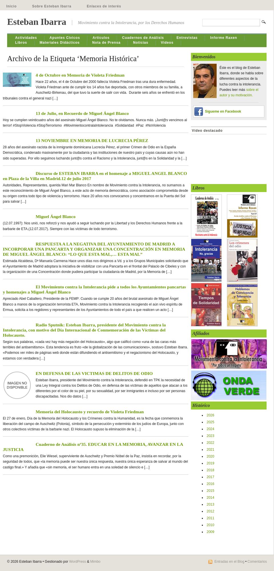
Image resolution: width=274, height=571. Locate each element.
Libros (21, 43)
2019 (210, 463)
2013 (210, 504)
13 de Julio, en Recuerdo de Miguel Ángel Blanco (82, 113)
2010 (210, 525)
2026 (210, 415)
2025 (210, 422)
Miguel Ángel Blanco (55, 216)
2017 (210, 477)
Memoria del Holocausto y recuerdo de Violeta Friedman (90, 411)
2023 (210, 436)
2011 (210, 518)
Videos (167, 43)
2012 (210, 511)
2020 (210, 456)
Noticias (140, 43)
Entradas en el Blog (229, 562)
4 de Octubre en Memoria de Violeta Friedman (80, 75)
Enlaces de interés (104, 6)
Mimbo (95, 562)
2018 (210, 470)
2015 (210, 491)
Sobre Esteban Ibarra (51, 6)
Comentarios (257, 562)
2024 (210, 429)
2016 (210, 484)
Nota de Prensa (106, 43)
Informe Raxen (223, 38)
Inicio (11, 6)
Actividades (26, 38)
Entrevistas (187, 38)
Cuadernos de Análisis (143, 38)
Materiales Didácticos (60, 43)
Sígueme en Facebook (223, 111)
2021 (210, 450)
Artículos (101, 38)
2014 (210, 498)
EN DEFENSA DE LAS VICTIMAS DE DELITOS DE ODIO (94, 373)
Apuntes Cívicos (65, 38)
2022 (210, 443)
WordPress (77, 562)
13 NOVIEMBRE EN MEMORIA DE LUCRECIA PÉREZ (92, 140)
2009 (210, 532)
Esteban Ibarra (36, 22)
